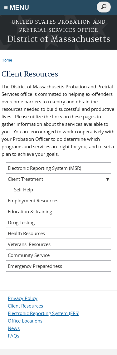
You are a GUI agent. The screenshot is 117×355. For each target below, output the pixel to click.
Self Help (23, 189)
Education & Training (30, 211)
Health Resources (26, 233)
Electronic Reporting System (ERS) (43, 313)
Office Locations (25, 321)
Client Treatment (25, 179)
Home (7, 59)
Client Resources (25, 306)
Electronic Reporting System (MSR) (44, 168)
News (14, 328)
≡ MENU (16, 7)
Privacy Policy (22, 298)
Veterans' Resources (29, 244)
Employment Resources (33, 200)
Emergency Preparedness (35, 266)
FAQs (13, 336)
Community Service (29, 255)
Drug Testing (21, 222)
